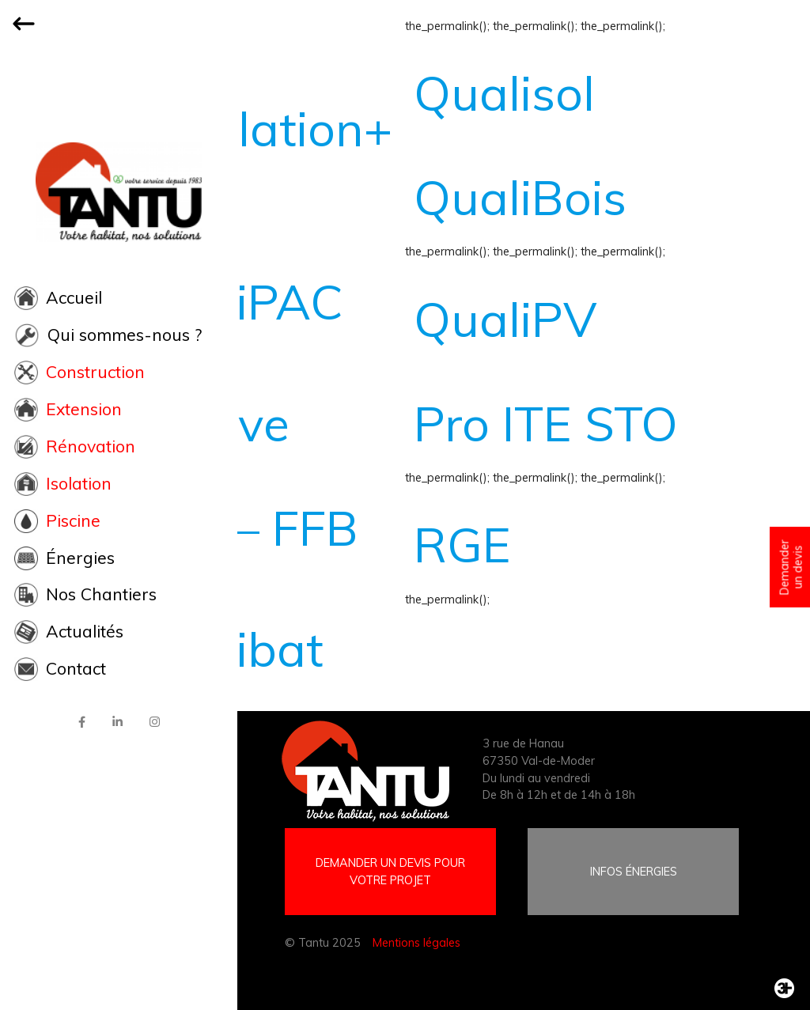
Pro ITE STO (546, 423)
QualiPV (505, 319)
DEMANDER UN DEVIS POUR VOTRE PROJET (390, 871)
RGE (462, 544)
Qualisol (504, 92)
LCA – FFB (244, 527)
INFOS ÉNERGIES (633, 871)
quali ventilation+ (261, 101)
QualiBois (520, 197)
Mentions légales (416, 942)
